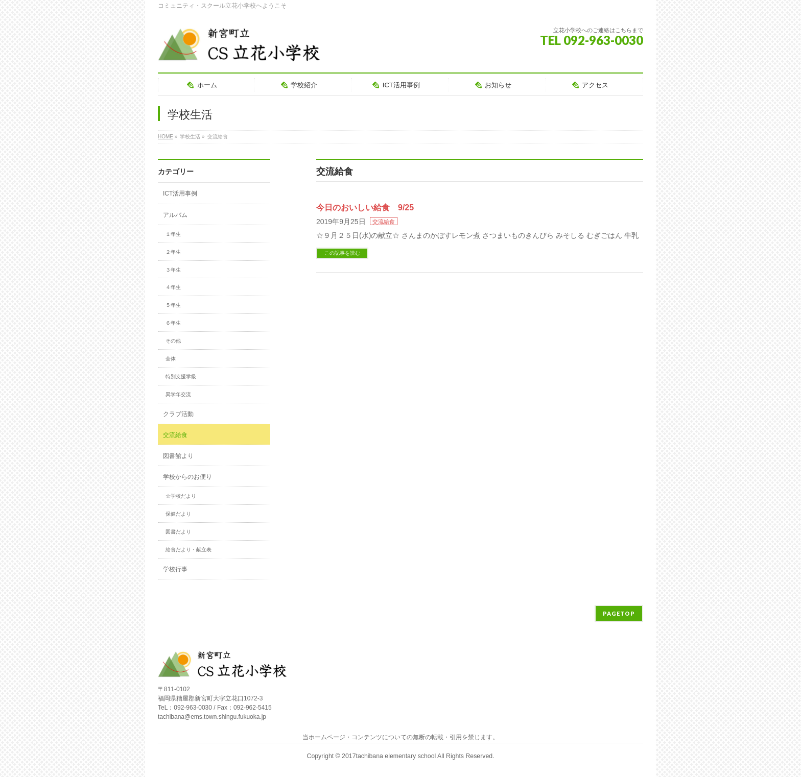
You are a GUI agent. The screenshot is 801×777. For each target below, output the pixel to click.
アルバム (175, 214)
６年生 (173, 323)
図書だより (178, 532)
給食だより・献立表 (188, 549)
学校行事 (175, 569)
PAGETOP (619, 613)
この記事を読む (342, 253)
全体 (171, 358)
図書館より (178, 455)
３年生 (173, 270)
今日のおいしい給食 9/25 (365, 207)
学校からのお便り (187, 476)
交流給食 (383, 221)
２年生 (173, 252)
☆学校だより (181, 496)
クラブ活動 (178, 414)
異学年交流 (178, 394)
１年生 (173, 234)
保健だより (178, 514)
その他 (173, 341)
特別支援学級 (181, 376)
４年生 (173, 287)
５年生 (173, 305)
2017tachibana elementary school (389, 756)
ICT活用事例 (180, 193)
